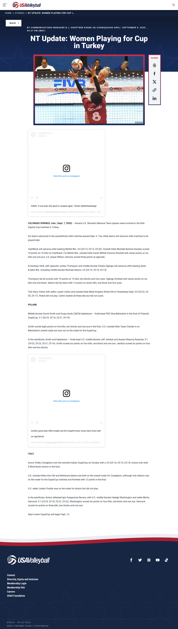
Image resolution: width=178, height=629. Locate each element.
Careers (11, 591)
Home (8, 13)
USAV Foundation (16, 595)
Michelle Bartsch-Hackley (57, 212)
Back (13, 23)
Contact (11, 575)
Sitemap (11, 622)
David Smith (51, 442)
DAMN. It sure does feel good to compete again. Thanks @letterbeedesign (64, 206)
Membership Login (16, 583)
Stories (19, 13)
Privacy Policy (24, 622)
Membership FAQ (16, 587)
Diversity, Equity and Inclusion (22, 579)
